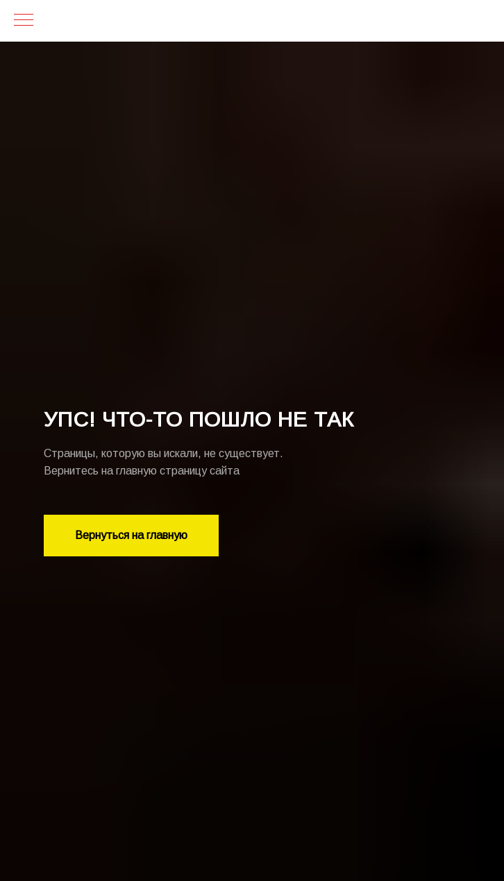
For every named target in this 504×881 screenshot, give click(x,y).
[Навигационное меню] (23, 21)
